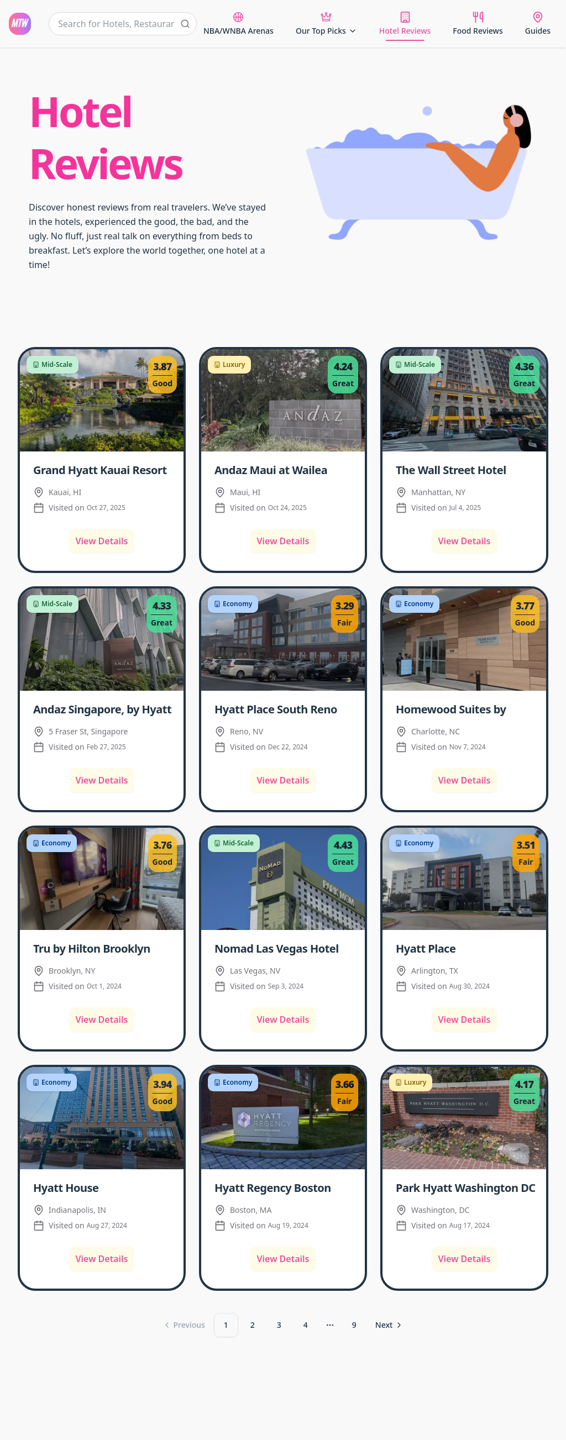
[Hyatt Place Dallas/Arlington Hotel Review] (464, 879)
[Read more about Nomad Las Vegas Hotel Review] (285, 948)
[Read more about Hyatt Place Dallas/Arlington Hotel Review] (466, 948)
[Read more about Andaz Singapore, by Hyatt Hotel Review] (104, 708)
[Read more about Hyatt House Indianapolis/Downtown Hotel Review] (104, 1187)
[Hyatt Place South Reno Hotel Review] (283, 639)
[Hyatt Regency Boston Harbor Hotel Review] (283, 1118)
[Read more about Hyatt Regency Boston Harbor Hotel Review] (285, 1187)
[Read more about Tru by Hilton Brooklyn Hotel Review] (104, 948)
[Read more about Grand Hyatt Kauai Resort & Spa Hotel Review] (104, 469)
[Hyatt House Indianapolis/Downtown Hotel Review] (102, 1118)
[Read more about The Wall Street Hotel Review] (466, 469)
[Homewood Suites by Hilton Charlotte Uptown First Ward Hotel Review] (464, 639)
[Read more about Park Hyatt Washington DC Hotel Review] (466, 1187)
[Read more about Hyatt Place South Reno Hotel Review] (285, 708)
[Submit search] (185, 24)
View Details (102, 541)
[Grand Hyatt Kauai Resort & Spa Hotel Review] (102, 400)
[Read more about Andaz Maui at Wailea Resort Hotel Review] (285, 469)
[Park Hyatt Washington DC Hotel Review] (464, 1118)
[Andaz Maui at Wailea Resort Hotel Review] (283, 400)
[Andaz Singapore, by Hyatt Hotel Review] (102, 639)
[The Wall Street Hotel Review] (464, 400)
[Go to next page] (390, 1325)
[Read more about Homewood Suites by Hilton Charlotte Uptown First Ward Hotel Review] (466, 708)
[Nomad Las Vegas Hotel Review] (283, 879)
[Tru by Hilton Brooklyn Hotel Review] (102, 879)
